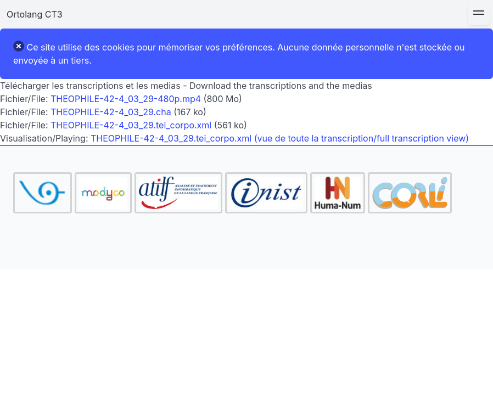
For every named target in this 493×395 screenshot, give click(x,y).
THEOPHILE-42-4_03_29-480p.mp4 (126, 98)
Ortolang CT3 (35, 14)
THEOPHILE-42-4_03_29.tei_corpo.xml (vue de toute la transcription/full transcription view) (280, 138)
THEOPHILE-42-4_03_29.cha (111, 111)
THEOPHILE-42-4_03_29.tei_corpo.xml (131, 125)
